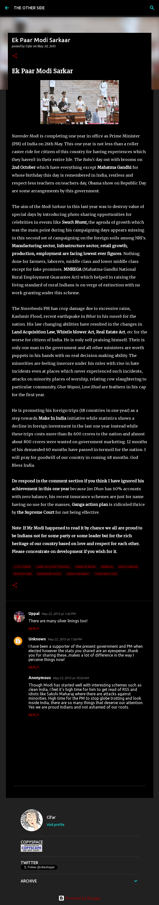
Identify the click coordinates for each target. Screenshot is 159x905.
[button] (15, 56)
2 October (22, 566)
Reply (34, 629)
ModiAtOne (23, 573)
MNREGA (107, 566)
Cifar (51, 817)
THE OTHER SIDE (29, 8)
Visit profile (55, 825)
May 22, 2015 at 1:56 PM (65, 639)
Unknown (37, 639)
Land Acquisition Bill (53, 566)
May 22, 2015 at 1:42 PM (58, 613)
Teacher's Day (106, 573)
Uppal (34, 613)
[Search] (152, 8)
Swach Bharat (78, 573)
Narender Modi (49, 573)
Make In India (85, 566)
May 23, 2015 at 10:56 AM (71, 678)
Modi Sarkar (128, 566)
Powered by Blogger (79, 898)
